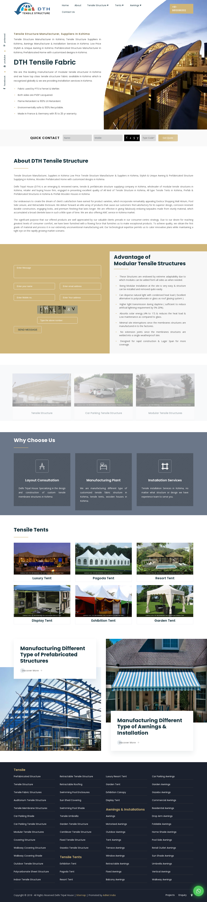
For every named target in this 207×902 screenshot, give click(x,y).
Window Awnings (115, 855)
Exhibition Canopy (116, 792)
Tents (119, 5)
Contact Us (68, 12)
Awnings (136, 5)
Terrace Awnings (115, 847)
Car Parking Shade (24, 816)
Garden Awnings (161, 784)
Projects (170, 895)
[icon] (42, 466)
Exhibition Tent (68, 863)
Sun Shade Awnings (163, 855)
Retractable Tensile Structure (76, 776)
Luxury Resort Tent (116, 776)
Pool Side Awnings (162, 839)
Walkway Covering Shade (28, 855)
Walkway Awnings (162, 879)
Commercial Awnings (164, 800)
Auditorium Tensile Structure (30, 800)
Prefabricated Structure (27, 776)
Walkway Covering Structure (30, 847)
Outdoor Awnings (115, 832)
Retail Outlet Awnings (164, 847)
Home (65, 5)
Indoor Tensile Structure (27, 879)
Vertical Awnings (161, 871)
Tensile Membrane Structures (30, 808)
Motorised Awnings (116, 824)
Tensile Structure (98, 5)
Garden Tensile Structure (74, 824)
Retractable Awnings (117, 863)
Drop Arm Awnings (162, 816)
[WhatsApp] (198, 892)
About (78, 5)
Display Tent (113, 800)
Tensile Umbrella (69, 816)
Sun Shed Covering (70, 800)
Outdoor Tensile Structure (28, 863)
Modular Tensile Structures (165, 409)
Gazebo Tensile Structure (74, 847)
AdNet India (109, 895)
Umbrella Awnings (162, 863)
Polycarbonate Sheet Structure (31, 871)
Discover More (32, 670)
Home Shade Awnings (164, 832)
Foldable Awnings (161, 824)
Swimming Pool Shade (72, 808)
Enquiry (183, 895)
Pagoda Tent (67, 871)
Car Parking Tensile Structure (103, 409)
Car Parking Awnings (163, 776)
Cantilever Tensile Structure (75, 832)
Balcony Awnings (115, 879)
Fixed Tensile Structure (72, 839)
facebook (4, 83)
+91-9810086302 (179, 8)
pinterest (4, 40)
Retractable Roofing (71, 784)
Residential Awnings (163, 808)
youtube (4, 61)
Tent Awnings (113, 839)
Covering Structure (24, 839)
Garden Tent (113, 784)
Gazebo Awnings (161, 792)
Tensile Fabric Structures (28, 792)
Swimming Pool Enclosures (75, 792)
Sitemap (81, 895)
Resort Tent (66, 879)
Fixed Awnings (113, 871)
